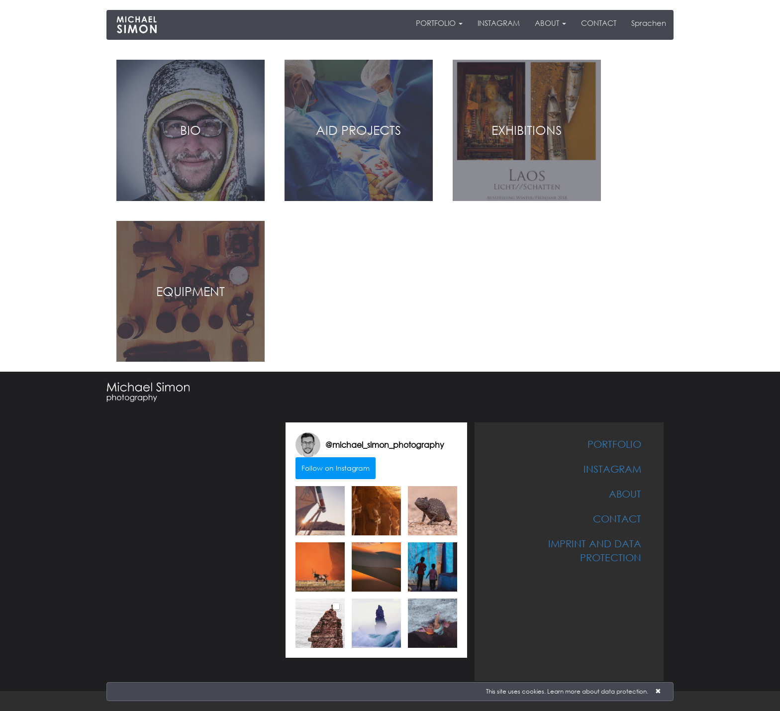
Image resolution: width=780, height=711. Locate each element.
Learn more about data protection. (597, 691)
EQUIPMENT (190, 291)
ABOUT (550, 22)
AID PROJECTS (358, 130)
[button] (320, 510)
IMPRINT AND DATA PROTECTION (594, 550)
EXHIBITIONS (526, 130)
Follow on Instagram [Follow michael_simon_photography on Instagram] (335, 468)
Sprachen (648, 22)
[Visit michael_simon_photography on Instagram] (307, 444)
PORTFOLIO (439, 22)
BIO (190, 130)
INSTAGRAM (499, 22)
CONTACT (598, 22)
